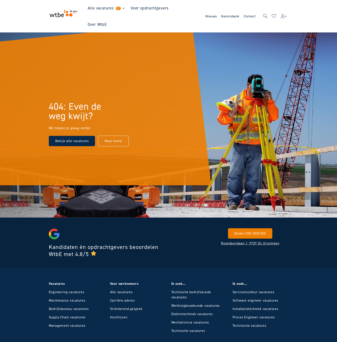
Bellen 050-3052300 (250, 233)
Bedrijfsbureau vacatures (69, 309)
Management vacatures (67, 325)
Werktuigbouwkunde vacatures (195, 305)
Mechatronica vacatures (190, 322)
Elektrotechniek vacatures (192, 314)
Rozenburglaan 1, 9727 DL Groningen (250, 243)
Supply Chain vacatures (67, 317)
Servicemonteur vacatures (253, 292)
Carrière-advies (122, 300)
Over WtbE (97, 24)
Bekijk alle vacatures (72, 141)
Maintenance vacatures (67, 300)
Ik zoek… (178, 283)
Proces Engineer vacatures (254, 317)
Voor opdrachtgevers (150, 8)
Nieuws (211, 16)
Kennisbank (230, 16)
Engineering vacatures (66, 292)
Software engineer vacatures (255, 300)
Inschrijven (118, 317)
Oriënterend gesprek (126, 309)
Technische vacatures (188, 330)
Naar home (113, 141)
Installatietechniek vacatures (255, 309)
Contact (250, 16)
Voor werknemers (124, 283)
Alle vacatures (104, 8)
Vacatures (57, 283)
